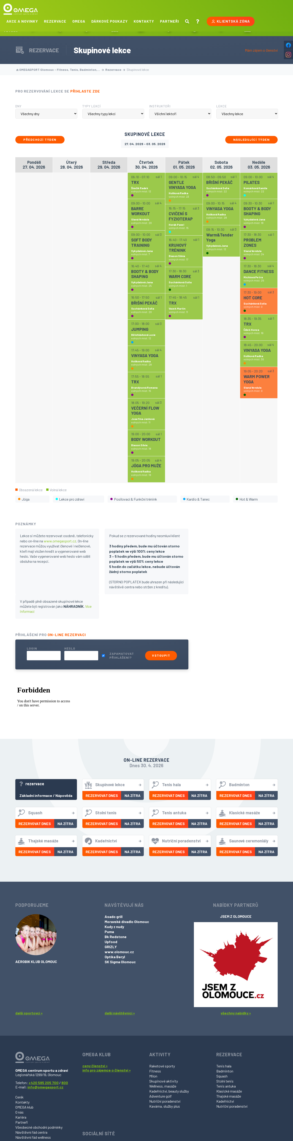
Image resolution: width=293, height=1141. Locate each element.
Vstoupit (161, 655)
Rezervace (55, 21)
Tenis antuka (226, 1086)
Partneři (169, 21)
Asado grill (113, 916)
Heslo (69, 648)
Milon (153, 1076)
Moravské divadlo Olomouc (127, 921)
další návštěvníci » (120, 1013)
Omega (78, 21)
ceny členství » (95, 1066)
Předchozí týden (40, 139)
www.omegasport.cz (60, 541)
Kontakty (144, 21)
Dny (18, 106)
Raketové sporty (162, 1066)
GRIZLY (111, 947)
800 (64, 1082)
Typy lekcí (91, 106)
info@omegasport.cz (45, 1087)
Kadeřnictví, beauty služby (169, 1091)
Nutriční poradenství (164, 1101)
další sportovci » (29, 1013)
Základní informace (35, 795)
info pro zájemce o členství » (106, 1070)
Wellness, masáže (162, 1086)
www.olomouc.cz (119, 952)
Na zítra (133, 795)
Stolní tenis (224, 1081)
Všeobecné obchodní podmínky (38, 1127)
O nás (19, 1112)
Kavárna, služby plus (164, 1106)
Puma (109, 931)
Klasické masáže (229, 1091)
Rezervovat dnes (102, 795)
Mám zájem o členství (261, 50)
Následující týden (251, 139)
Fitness (155, 1071)
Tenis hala (223, 1066)
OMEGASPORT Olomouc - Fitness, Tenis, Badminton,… (60, 70)
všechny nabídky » (236, 1013)
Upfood (111, 941)
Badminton (224, 1071)
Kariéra (20, 1117)
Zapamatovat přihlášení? (121, 655)
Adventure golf (160, 1096)
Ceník (19, 1097)
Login (32, 648)
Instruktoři (160, 106)
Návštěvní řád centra (31, 1132)
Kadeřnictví (225, 1101)
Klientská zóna (230, 21)
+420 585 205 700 (44, 1082)
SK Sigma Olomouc (120, 962)
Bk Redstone (116, 936)
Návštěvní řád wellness (33, 1137)
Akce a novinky (22, 21)
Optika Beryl (115, 957)
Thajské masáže (228, 1096)
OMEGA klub (24, 1107)
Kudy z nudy (114, 926)
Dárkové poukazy (109, 21)
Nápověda (63, 795)
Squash (222, 1076)
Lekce (221, 106)
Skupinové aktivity (163, 1081)
